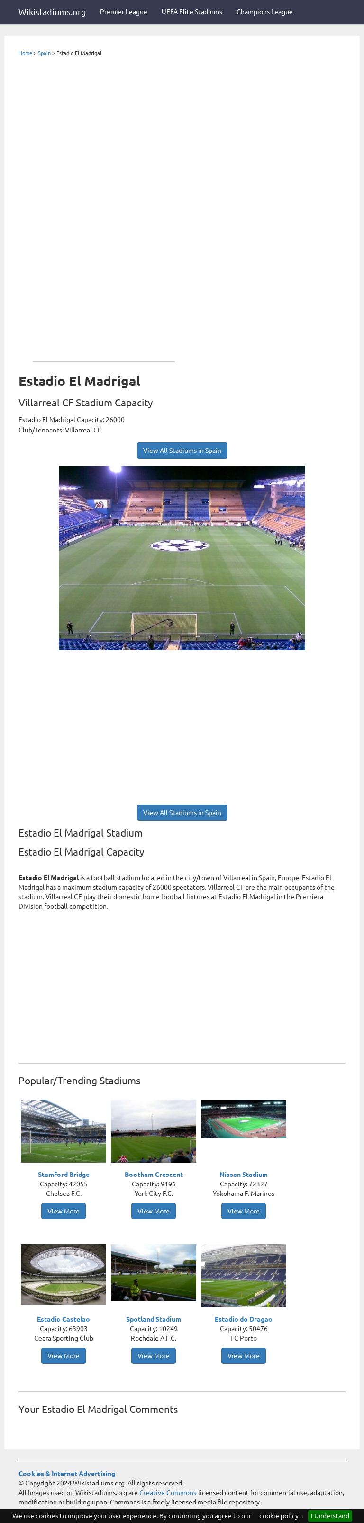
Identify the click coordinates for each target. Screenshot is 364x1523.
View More (63, 1211)
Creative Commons (167, 1492)
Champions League (265, 12)
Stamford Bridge (64, 1174)
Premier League (123, 12)
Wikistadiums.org (52, 12)
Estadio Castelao (63, 1319)
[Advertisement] (104, 207)
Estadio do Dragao (244, 1319)
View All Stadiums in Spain (182, 450)
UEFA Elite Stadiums (192, 12)
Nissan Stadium (243, 1174)
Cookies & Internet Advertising (66, 1473)
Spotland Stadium (153, 1319)
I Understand (330, 1516)
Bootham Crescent (154, 1174)
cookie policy (279, 1516)
